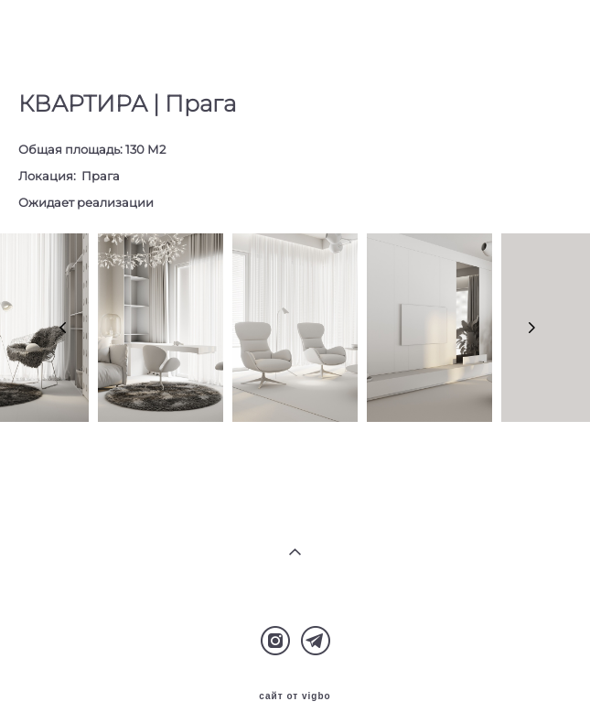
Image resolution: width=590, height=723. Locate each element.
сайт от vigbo (294, 696)
